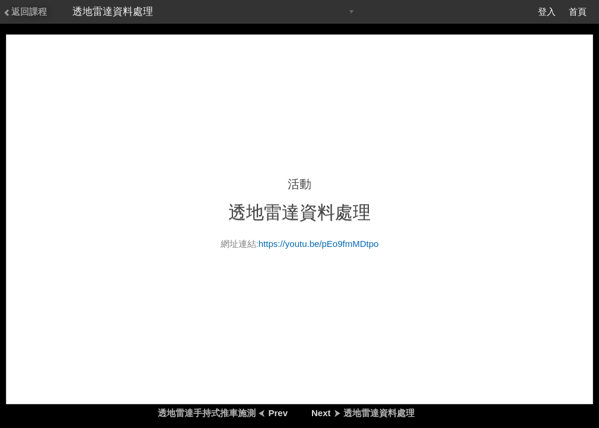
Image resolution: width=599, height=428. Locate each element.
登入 (547, 12)
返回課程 (25, 12)
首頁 (578, 12)
